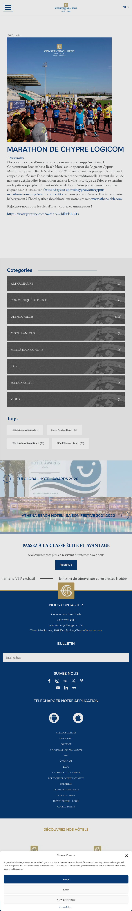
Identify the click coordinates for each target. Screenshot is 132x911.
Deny (66, 889)
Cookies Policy (65, 906)
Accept (66, 879)
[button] (126, 855)
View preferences (66, 899)
